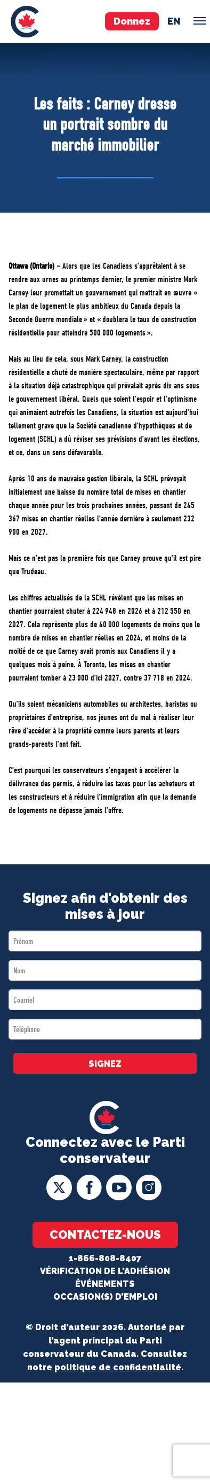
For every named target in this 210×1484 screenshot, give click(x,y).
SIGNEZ (105, 1064)
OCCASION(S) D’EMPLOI (105, 1297)
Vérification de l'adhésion (105, 1271)
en (174, 21)
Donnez (132, 21)
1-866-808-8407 (105, 1258)
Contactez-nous (105, 1234)
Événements (105, 1284)
